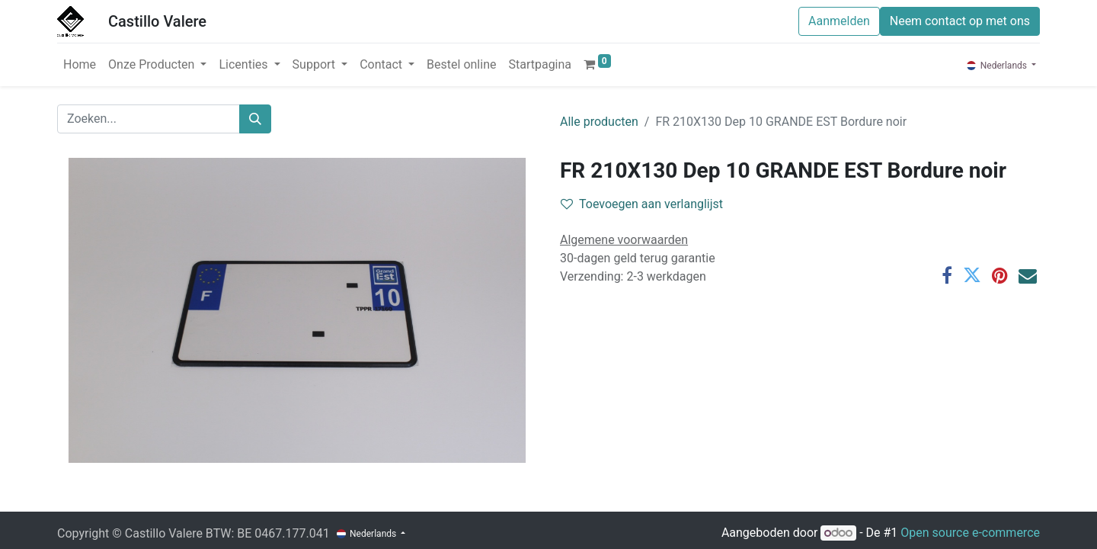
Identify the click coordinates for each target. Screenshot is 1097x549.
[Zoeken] (255, 118)
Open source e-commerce (970, 532)
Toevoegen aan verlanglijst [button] (642, 204)
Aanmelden (839, 21)
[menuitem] (79, 65)
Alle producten (599, 121)
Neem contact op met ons (960, 21)
